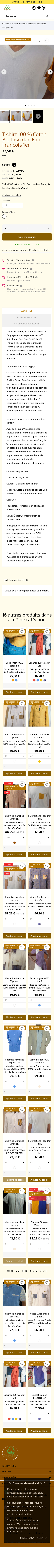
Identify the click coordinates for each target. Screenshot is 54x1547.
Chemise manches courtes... (14, 898)
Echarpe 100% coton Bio (39, 664)
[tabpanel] (27, 71)
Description (27, 311)
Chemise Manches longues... (14, 1142)
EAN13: (5, 178)
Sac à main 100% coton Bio (14, 664)
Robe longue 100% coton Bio (39, 980)
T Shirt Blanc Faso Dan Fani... (39, 817)
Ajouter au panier (27, 236)
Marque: (6, 174)
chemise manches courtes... (14, 1223)
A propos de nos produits (26, 323)
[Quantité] (27, 228)
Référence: (7, 171)
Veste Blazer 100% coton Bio (39, 1061)
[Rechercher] (47, 15)
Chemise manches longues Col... (14, 1061)
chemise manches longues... (14, 817)
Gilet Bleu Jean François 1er (39, 1396)
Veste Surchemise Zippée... (14, 736)
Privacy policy (27, 1538)
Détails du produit (26, 317)
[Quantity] (14, 685)
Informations (9, 1466)
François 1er (15, 174)
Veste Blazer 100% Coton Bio (39, 736)
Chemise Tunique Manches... (39, 1223)
